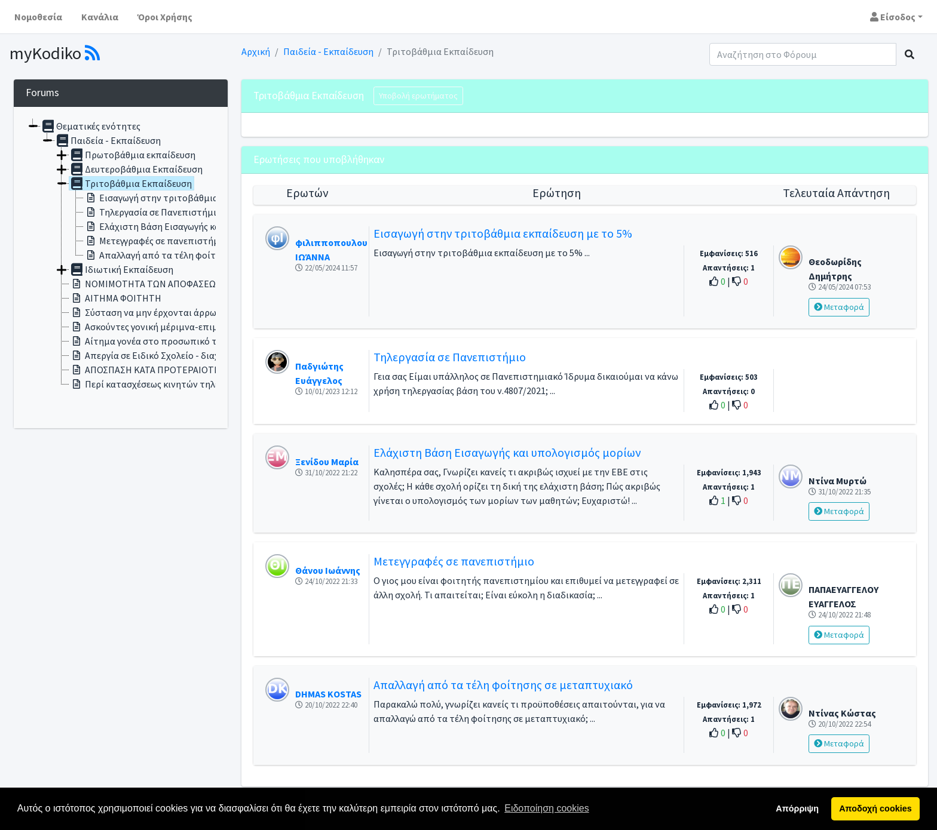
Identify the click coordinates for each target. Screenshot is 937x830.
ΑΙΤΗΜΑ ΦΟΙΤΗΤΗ (115, 298)
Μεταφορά (839, 307)
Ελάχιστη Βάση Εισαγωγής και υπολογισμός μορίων (198, 226)
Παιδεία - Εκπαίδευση (328, 51)
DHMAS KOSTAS (328, 694)
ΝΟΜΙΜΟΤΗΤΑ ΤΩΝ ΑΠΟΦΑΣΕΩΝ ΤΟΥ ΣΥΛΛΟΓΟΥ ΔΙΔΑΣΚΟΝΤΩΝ (209, 283)
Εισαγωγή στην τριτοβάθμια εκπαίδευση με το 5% (196, 197)
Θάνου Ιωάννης (327, 570)
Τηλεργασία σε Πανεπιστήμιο (153, 212)
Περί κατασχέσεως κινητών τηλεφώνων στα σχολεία (185, 384)
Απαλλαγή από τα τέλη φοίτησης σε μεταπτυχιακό (197, 255)
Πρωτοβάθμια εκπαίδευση (132, 154)
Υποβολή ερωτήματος (418, 95)
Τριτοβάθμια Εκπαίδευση (130, 183)
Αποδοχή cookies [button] (875, 808)
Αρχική (255, 51)
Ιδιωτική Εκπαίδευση (121, 269)
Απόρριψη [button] (797, 808)
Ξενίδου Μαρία (327, 462)
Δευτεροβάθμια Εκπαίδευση (136, 169)
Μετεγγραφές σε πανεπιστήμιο (156, 240)
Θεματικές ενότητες (90, 126)
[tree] (121, 267)
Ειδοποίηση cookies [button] (546, 808)
